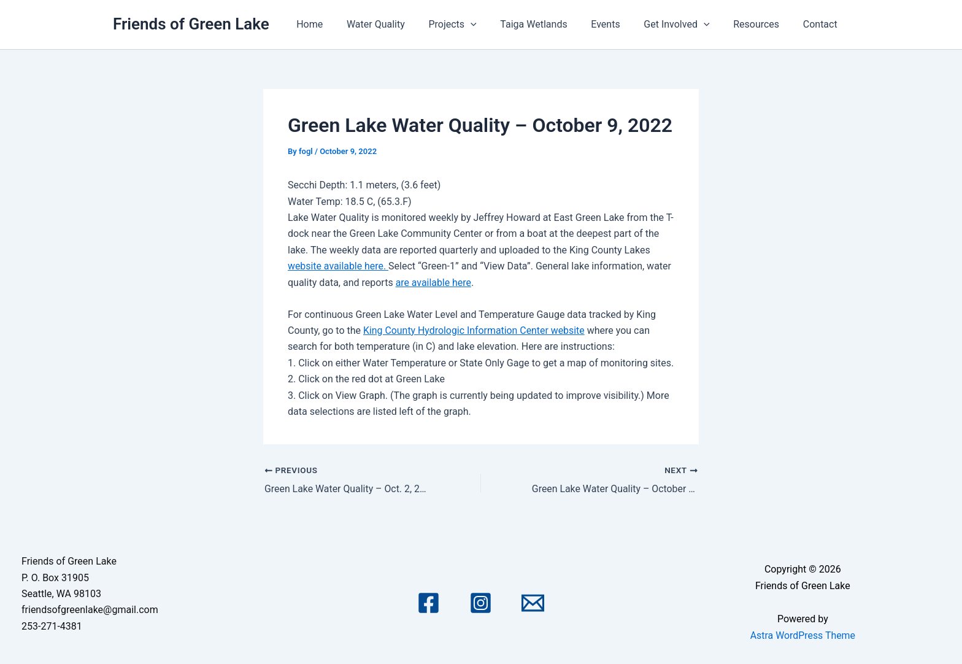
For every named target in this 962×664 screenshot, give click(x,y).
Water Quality (402, 24)
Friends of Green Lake (191, 24)
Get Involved (687, 24)
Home (340, 24)
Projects (475, 24)
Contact (822, 24)
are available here (434, 282)
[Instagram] (480, 603)
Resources (762, 24)
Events (620, 24)
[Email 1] (532, 603)
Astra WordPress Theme (802, 635)
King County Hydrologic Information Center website (475, 330)
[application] (493, 24)
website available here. (338, 266)
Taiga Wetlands (551, 24)
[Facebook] (428, 603)
